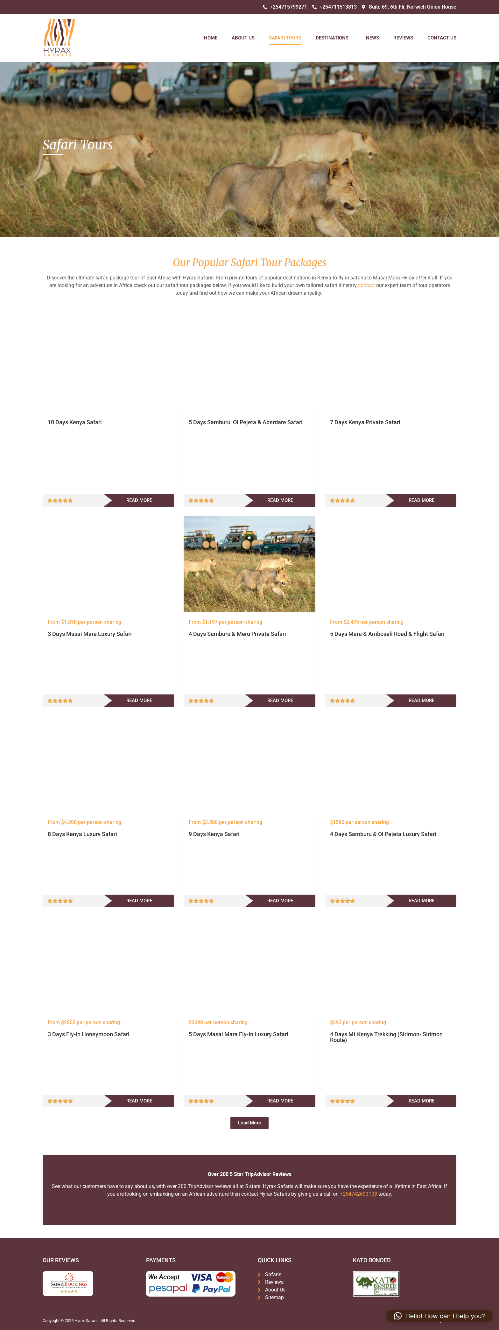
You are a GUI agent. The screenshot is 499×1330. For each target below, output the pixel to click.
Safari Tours (285, 38)
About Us (243, 38)
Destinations (334, 38)
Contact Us (441, 38)
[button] (249, 1123)
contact (366, 285)
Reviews (403, 38)
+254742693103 (358, 1194)
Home (210, 38)
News (372, 38)
